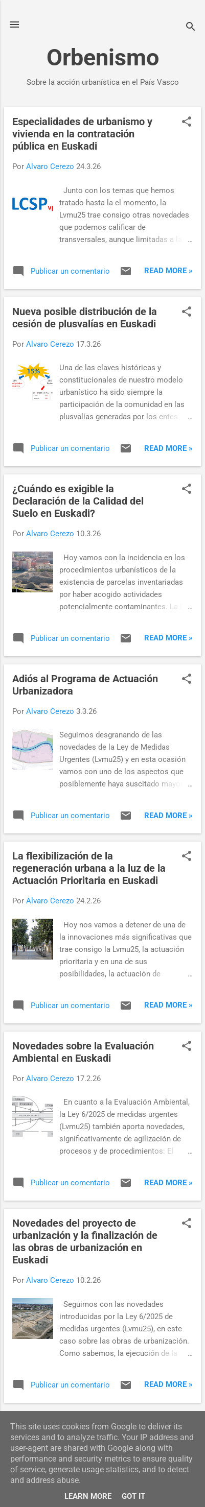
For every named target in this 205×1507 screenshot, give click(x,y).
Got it (133, 1496)
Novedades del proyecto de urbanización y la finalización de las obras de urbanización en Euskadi (84, 1241)
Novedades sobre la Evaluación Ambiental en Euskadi (83, 1052)
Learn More (87, 1496)
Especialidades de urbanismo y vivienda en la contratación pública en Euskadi (82, 133)
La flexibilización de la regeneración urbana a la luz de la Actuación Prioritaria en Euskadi (89, 868)
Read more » (168, 270)
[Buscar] (191, 27)
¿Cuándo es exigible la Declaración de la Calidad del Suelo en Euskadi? (78, 501)
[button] (186, 122)
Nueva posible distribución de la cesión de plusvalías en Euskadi (84, 317)
